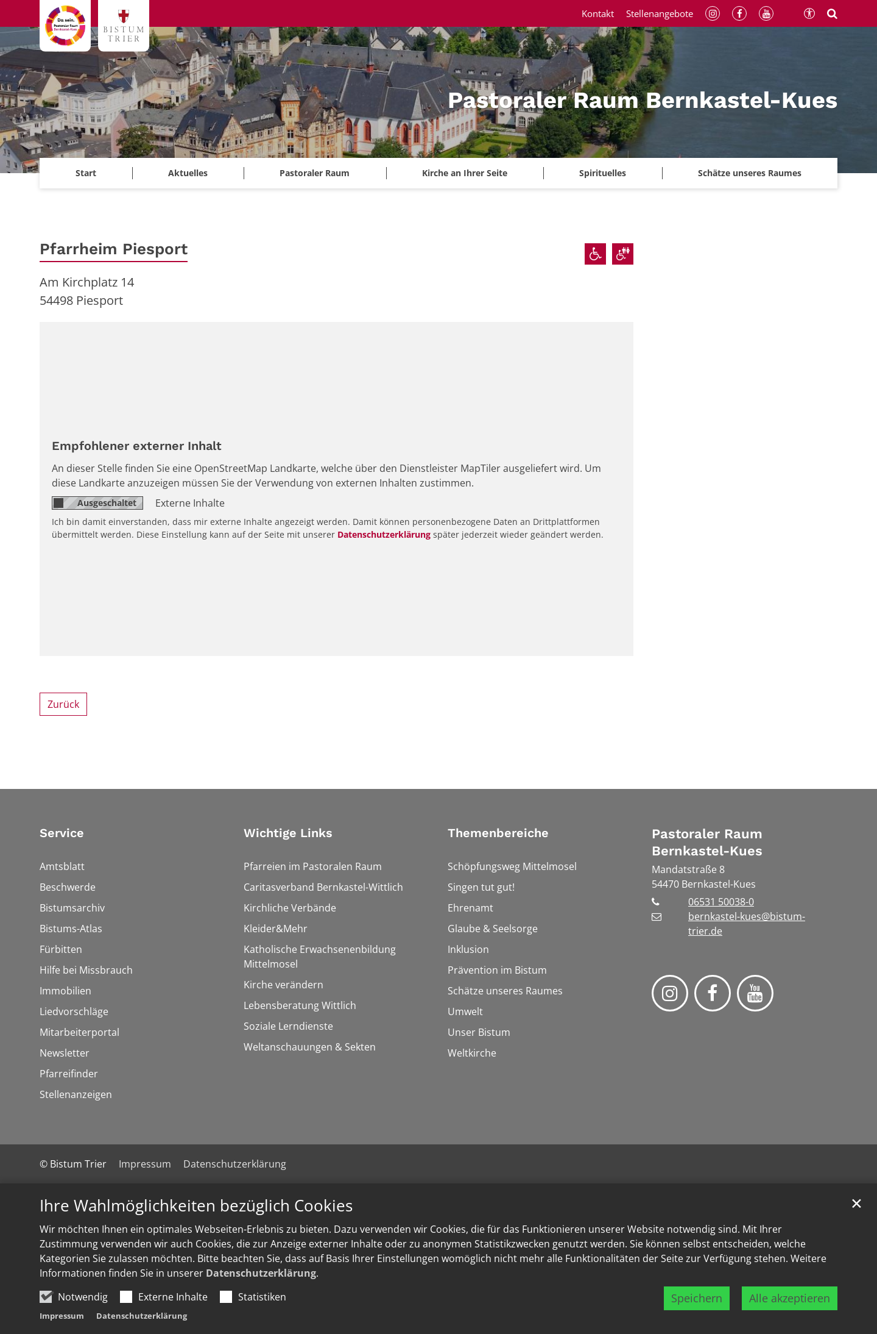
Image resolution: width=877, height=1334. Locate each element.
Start (86, 173)
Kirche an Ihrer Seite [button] (464, 173)
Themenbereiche (498, 833)
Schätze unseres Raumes (749, 173)
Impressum (62, 1315)
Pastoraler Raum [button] (315, 173)
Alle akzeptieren (789, 1298)
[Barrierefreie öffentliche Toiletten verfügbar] (622, 254)
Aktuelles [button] (188, 173)
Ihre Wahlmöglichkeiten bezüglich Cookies (196, 1206)
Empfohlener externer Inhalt (137, 445)
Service (62, 833)
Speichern (696, 1298)
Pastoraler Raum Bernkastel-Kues (707, 842)
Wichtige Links (288, 833)
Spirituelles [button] (602, 173)
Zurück (63, 704)
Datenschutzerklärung (261, 1273)
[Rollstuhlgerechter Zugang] (595, 254)
